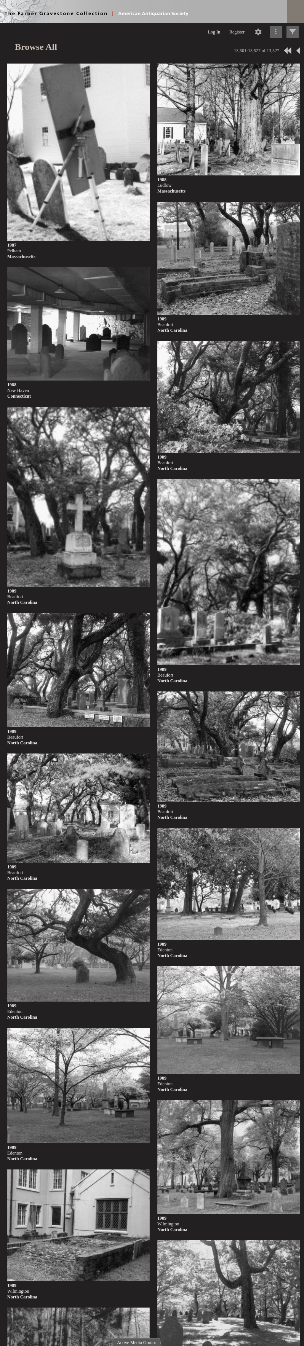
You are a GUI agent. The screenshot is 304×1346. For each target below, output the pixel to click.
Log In (214, 32)
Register (237, 32)
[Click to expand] (292, 32)
